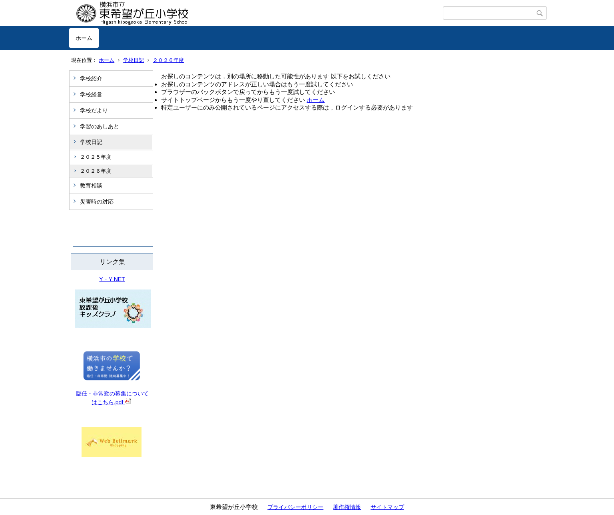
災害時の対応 (97, 201)
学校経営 (91, 94)
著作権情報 (347, 507)
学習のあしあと (99, 126)
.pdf (122, 402)
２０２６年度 (168, 60)
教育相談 (91, 185)
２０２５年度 (95, 157)
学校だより (94, 110)
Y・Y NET (112, 279)
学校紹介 (91, 78)
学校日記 (133, 60)
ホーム (84, 38)
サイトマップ (387, 507)
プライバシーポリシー (295, 507)
